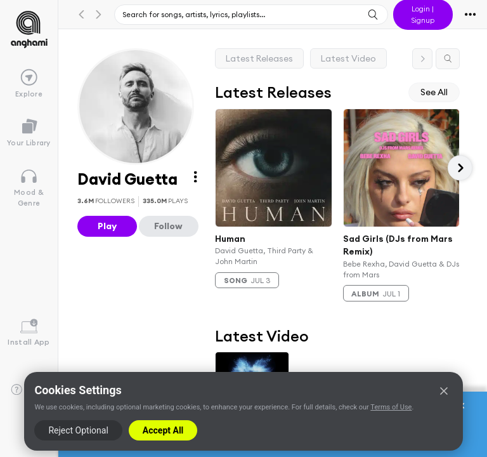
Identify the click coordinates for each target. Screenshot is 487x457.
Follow (168, 226)
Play (107, 226)
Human (230, 238)
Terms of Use (391, 407)
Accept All (163, 430)
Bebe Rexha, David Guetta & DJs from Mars (401, 269)
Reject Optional (78, 430)
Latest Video (348, 58)
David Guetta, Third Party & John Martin (264, 256)
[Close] (444, 391)
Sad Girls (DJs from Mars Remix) (398, 244)
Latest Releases (259, 58)
